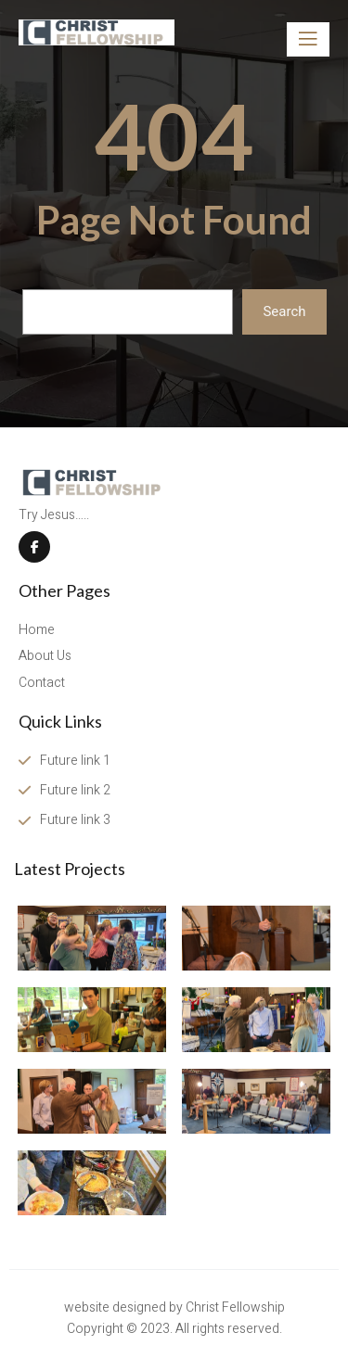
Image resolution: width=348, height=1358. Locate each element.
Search (284, 311)
